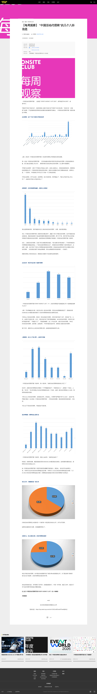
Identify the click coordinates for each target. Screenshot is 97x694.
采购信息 (43, 675)
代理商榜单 (54, 677)
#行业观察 (31, 38)
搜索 (63, 673)
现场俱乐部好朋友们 (54, 675)
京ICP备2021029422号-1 (64, 691)
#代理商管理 (25, 38)
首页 (23, 21)
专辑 (43, 671)
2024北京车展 (43, 677)
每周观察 (43, 673)
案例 (26, 21)
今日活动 (35, 675)
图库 (35, 678)
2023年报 (43, 678)
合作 (63, 671)
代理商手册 (54, 673)
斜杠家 (39, 686)
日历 (35, 677)
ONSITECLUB (30, 21)
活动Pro (57, 686)
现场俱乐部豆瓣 (48, 686)
